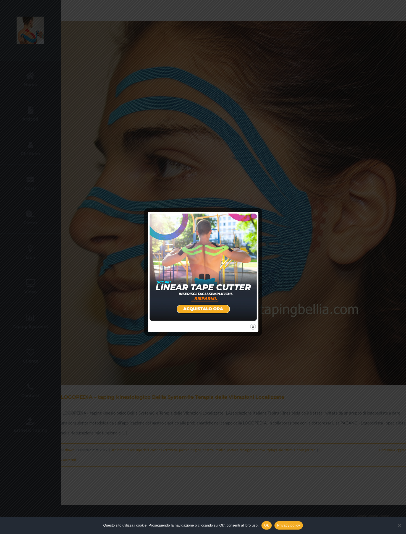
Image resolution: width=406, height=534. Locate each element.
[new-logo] (30, 18)
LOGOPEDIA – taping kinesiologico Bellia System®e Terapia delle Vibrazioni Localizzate (172, 397)
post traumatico (214, 450)
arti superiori (139, 450)
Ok (266, 525)
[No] (399, 525)
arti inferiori (120, 450)
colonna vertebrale (164, 450)
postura (232, 450)
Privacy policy (288, 525)
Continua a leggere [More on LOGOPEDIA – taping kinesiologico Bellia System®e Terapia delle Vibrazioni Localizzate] (392, 450)
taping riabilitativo (279, 450)
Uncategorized (305, 450)
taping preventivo (252, 450)
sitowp (69, 450)
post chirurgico (190, 450)
